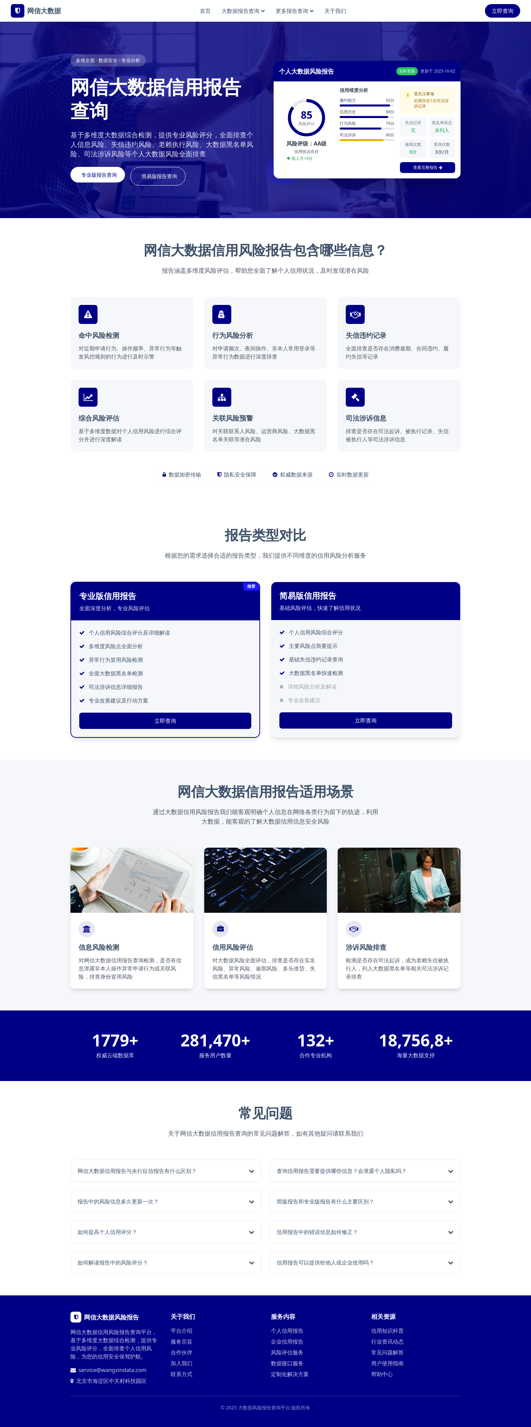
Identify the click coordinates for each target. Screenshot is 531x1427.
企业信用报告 (287, 1341)
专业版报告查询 (102, 176)
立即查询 (502, 11)
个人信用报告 (287, 1330)
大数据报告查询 (243, 11)
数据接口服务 (287, 1363)
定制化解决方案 (290, 1373)
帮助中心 (382, 1373)
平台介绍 (181, 1330)
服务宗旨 (181, 1341)
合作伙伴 (181, 1352)
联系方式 (181, 1373)
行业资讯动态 (387, 1341)
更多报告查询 (295, 11)
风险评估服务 (287, 1352)
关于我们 (335, 11)
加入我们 (181, 1363)
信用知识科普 (387, 1330)
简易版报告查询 (170, 176)
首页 (205, 11)
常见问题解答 (387, 1352)
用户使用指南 (387, 1363)
